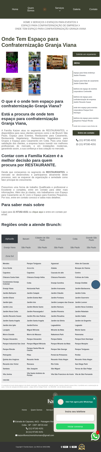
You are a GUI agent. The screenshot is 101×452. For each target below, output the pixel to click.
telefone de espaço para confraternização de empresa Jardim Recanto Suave (85, 99)
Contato (93, 9)
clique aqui (37, 212)
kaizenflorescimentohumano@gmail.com (34, 435)
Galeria (76, 9)
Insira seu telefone (75, 411)
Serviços (59, 8)
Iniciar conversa (75, 426)
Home (15, 9)
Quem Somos (30, 9)
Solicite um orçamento (86, 54)
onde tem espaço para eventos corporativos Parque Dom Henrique (85, 110)
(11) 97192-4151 (86, 140)
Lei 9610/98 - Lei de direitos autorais (60, 387)
